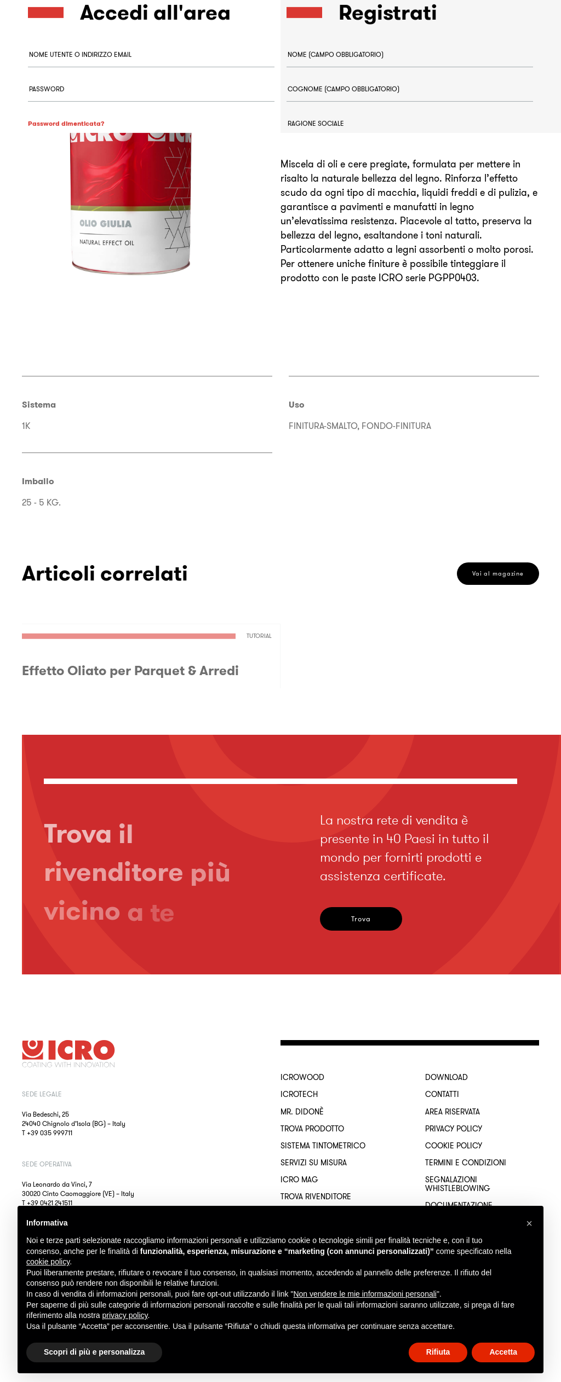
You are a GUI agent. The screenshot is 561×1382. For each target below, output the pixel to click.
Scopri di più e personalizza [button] (94, 1352)
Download (446, 1077)
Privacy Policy (453, 1128)
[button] (529, 1223)
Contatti (442, 1094)
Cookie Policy (453, 1145)
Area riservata (452, 1111)
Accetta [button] (503, 1352)
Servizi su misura (313, 1162)
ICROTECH (299, 1094)
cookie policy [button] (48, 1261)
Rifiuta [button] (438, 1352)
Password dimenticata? (66, 155)
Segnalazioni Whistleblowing (457, 1184)
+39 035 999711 (49, 1132)
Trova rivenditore (315, 1196)
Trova (361, 919)
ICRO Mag (299, 1179)
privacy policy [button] (125, 1315)
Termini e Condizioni (465, 1162)
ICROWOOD (302, 1077)
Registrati (325, 523)
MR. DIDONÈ (302, 1111)
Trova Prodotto (312, 1128)
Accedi (66, 210)
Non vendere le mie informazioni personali (364, 1294)
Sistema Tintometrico (322, 1145)
